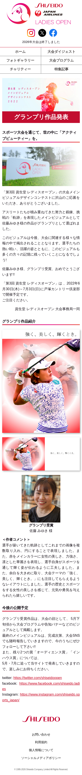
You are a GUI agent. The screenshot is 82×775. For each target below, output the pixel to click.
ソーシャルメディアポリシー (41, 758)
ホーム (20, 51)
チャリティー (20, 69)
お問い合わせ (41, 734)
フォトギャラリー (20, 60)
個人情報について (41, 750)
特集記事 (61, 69)
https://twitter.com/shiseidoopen (37, 678)
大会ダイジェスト (61, 51)
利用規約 (41, 742)
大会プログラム (61, 60)
